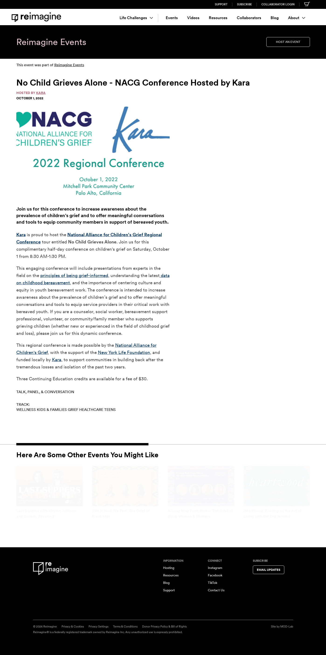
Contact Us (216, 590)
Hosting (168, 568)
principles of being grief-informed (74, 275)
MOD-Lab (286, 626)
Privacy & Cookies (73, 626)
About (296, 17)
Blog (275, 17)
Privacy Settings (98, 626)
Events (172, 17)
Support (221, 4)
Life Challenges (136, 17)
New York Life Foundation (124, 352)
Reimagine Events (69, 65)
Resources (218, 17)
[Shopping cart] (307, 4)
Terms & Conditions (125, 626)
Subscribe (244, 4)
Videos (193, 17)
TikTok (212, 583)
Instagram (215, 568)
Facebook (215, 575)
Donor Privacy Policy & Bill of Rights (164, 626)
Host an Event (288, 42)
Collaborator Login (278, 4)
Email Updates (268, 570)
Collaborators (249, 17)
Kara (40, 93)
